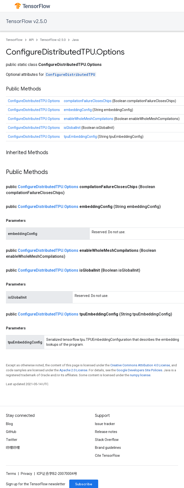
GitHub (11, 432)
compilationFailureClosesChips (88, 101)
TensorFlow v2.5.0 (26, 21)
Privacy (26, 474)
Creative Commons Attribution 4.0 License (140, 365)
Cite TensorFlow (107, 456)
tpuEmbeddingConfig (81, 137)
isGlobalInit (72, 128)
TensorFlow (14, 40)
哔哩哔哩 (13, 448)
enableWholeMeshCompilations (89, 119)
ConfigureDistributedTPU (70, 74)
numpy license (140, 375)
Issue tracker (105, 424)
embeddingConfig (78, 110)
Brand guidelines (108, 448)
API (31, 40)
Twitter (11, 440)
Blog (9, 424)
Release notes (106, 432)
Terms (11, 474)
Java (75, 40)
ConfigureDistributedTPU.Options (34, 101)
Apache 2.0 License (73, 370)
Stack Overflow (107, 440)
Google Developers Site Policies (139, 370)
